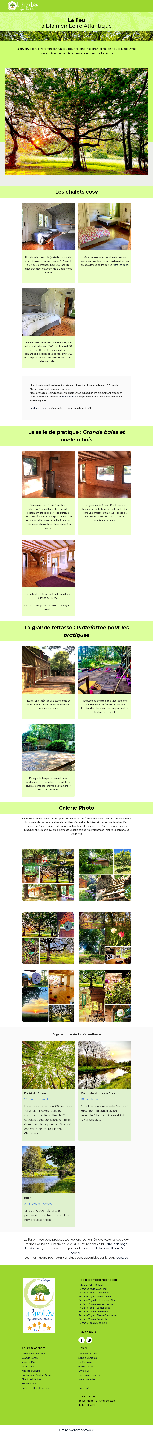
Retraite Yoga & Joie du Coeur (94, 1296)
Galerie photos (86, 1366)
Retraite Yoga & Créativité (93, 1319)
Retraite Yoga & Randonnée (93, 1292)
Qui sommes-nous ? (89, 1375)
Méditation (28, 1366)
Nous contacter (86, 1379)
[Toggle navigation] (143, 6)
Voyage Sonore (30, 1358)
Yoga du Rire (28, 1362)
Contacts (122, 1257)
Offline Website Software (76, 1430)
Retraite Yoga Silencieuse (92, 1323)
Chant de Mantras (31, 1379)
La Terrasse (85, 1362)
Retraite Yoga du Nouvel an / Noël (97, 1300)
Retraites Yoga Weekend (92, 1289)
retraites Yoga (120, 265)
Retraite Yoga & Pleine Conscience (97, 1315)
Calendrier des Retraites (92, 1285)
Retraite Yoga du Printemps (93, 1311)
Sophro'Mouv (29, 1383)
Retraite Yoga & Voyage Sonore (96, 1304)
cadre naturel (69, 396)
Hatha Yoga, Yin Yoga (33, 1353)
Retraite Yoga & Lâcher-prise (94, 1308)
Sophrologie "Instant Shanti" (37, 1375)
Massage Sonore (31, 1371)
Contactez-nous (38, 408)
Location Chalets (87, 1353)
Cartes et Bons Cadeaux (35, 1388)
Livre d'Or (83, 1371)
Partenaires (84, 1388)
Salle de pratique (88, 1358)
